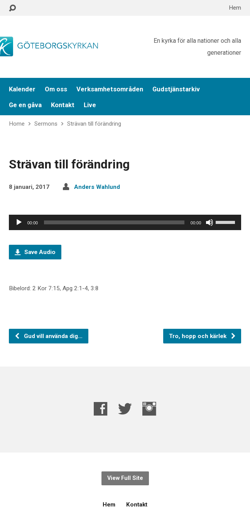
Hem (235, 7)
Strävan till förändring (94, 123)
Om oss (56, 89)
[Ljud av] (209, 222)
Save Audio (35, 252)
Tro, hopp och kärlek (202, 336)
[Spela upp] (19, 222)
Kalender (22, 89)
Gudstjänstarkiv (176, 89)
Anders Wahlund (97, 186)
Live (90, 105)
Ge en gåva (25, 105)
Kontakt (62, 105)
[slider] (114, 222)
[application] (125, 222)
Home (17, 123)
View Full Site (125, 478)
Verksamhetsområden (109, 89)
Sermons (45, 123)
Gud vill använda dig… (48, 336)
